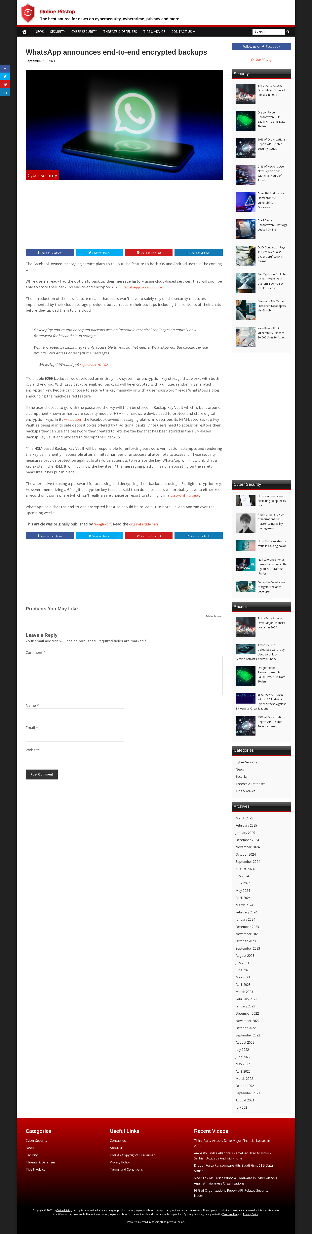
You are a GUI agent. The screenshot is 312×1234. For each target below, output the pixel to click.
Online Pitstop (73, 10)
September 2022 (248, 1035)
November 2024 (247, 847)
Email (32, 729)
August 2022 (245, 1042)
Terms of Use (230, 1214)
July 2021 (242, 1107)
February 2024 (246, 912)
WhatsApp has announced (146, 287)
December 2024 (247, 840)
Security (57, 31)
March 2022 (244, 1078)
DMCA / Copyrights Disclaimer (132, 1155)
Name (32, 706)
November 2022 (247, 1021)
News (39, 31)
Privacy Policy (120, 1162)
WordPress (147, 1222)
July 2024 (242, 876)
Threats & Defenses (120, 31)
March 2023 (244, 992)
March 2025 (244, 818)
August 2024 (245, 869)
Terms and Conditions (126, 1169)
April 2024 (243, 898)
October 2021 (246, 1086)
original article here (149, 524)
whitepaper (74, 420)
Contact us (118, 1140)
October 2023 (246, 941)
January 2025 (245, 833)
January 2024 (245, 919)
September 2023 (248, 948)
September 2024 (248, 861)
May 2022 (243, 1064)
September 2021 (248, 1093)
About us (116, 1148)
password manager (186, 496)
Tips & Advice (154, 31)
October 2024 (246, 854)
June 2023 (243, 970)
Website (33, 751)
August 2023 (245, 955)
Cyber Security (84, 31)
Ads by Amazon (214, 617)
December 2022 (247, 1013)
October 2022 (246, 1028)
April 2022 (243, 1071)
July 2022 (242, 1049)
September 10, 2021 (96, 365)
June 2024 (243, 883)
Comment (36, 653)
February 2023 (246, 999)
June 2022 (243, 1057)
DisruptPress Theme (172, 1222)
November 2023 (247, 934)
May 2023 (243, 977)
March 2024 (244, 905)
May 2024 (243, 890)
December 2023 (247, 927)
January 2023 (245, 1006)
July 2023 (242, 963)
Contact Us (182, 31)
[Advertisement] (124, 215)
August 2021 (245, 1100)
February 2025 (246, 825)
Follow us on (261, 46)
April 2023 (243, 984)
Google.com (104, 524)
